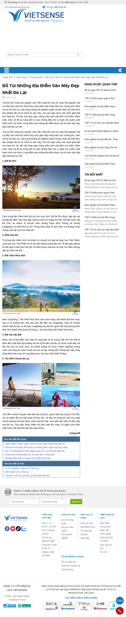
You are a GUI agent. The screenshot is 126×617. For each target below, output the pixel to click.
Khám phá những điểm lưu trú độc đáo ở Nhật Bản (30, 454)
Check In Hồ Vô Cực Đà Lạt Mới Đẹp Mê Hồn (28, 475)
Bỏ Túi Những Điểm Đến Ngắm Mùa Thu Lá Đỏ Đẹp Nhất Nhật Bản (36, 451)
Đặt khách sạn (88, 527)
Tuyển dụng (67, 569)
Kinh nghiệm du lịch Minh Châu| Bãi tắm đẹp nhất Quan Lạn (100, 106)
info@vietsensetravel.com (19, 7)
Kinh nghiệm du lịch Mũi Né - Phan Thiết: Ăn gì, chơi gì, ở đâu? (101, 139)
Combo (84, 534)
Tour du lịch (68, 514)
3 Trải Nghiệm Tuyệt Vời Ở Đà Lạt (22, 468)
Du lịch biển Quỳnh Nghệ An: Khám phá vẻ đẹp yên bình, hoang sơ (102, 131)
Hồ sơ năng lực (68, 562)
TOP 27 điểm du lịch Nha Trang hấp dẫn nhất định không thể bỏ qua (100, 115)
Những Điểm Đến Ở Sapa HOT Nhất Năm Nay (28, 458)
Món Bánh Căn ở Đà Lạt (17, 472)
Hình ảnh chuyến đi (70, 565)
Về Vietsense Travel (72, 556)
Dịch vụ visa (87, 523)
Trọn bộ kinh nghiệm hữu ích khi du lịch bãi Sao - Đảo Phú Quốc (102, 156)
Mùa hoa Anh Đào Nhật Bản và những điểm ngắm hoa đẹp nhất (36, 447)
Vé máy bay (86, 530)
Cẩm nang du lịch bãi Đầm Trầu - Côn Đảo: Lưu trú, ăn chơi (100, 164)
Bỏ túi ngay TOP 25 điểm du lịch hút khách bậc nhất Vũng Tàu (100, 90)
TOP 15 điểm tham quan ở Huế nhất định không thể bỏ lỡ (100, 98)
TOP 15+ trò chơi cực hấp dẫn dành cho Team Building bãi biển (102, 123)
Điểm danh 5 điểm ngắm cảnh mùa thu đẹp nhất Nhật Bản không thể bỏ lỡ (36, 444)
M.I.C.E (103, 552)
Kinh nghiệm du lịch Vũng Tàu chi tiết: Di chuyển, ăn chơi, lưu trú (101, 147)
